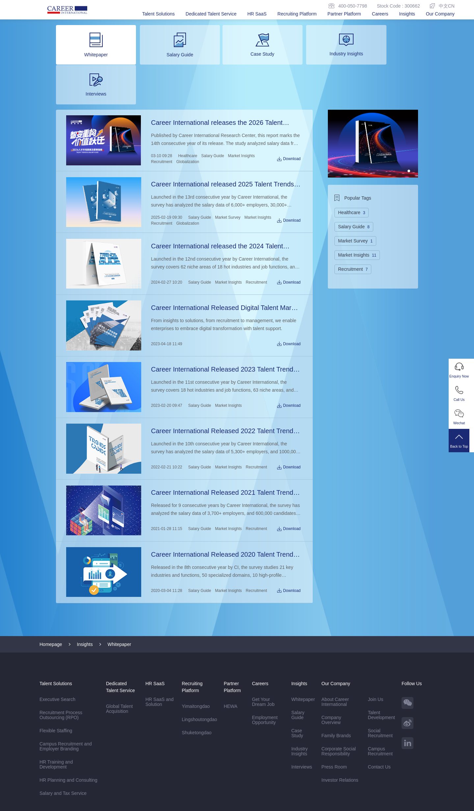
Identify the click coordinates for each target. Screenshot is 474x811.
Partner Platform (344, 13)
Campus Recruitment (380, 699)
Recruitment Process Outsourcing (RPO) (62, 663)
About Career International (335, 650)
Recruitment (161, 120)
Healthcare (187, 114)
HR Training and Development (56, 713)
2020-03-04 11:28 (166, 539)
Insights (407, 13)
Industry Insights (299, 699)
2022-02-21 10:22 (166, 419)
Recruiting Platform (297, 13)
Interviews (301, 715)
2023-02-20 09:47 (166, 358)
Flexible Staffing (56, 679)
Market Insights (241, 114)
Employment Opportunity (264, 668)
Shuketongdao (196, 681)
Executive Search (57, 647)
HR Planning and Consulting (68, 728)
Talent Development (381, 663)
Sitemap (110, 790)
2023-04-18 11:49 (166, 298)
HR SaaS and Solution (159, 650)
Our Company (440, 13)
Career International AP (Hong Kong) (93, 776)
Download (289, 117)
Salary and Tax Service (63, 741)
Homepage (51, 592)
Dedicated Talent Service (211, 13)
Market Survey (227, 175)
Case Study (297, 681)
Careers (380, 13)
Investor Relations (340, 728)
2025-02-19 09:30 (166, 175)
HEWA (230, 654)
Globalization (187, 120)
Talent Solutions (158, 13)
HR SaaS (256, 13)
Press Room (334, 715)
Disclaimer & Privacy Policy (67, 790)
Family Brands (336, 683)
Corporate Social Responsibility (339, 699)
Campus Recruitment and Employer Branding (66, 694)
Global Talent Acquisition (119, 657)
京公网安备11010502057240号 (286, 802)
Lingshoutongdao (199, 667)
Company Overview (331, 668)
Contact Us (379, 715)
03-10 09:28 (161, 114)
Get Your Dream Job (263, 650)
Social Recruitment (380, 681)
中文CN (442, 5)
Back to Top (461, 443)
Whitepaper (119, 592)
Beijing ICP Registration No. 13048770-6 (198, 802)
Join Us (375, 647)
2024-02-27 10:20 (166, 238)
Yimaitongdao (196, 654)
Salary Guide (212, 114)
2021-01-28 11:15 (166, 479)
